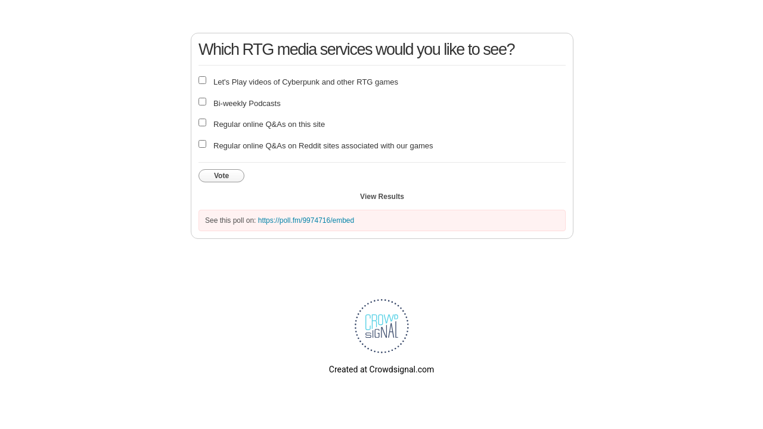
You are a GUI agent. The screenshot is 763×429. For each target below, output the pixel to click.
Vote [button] (221, 176)
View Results (382, 196)
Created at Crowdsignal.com (381, 369)
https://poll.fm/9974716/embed (306, 220)
